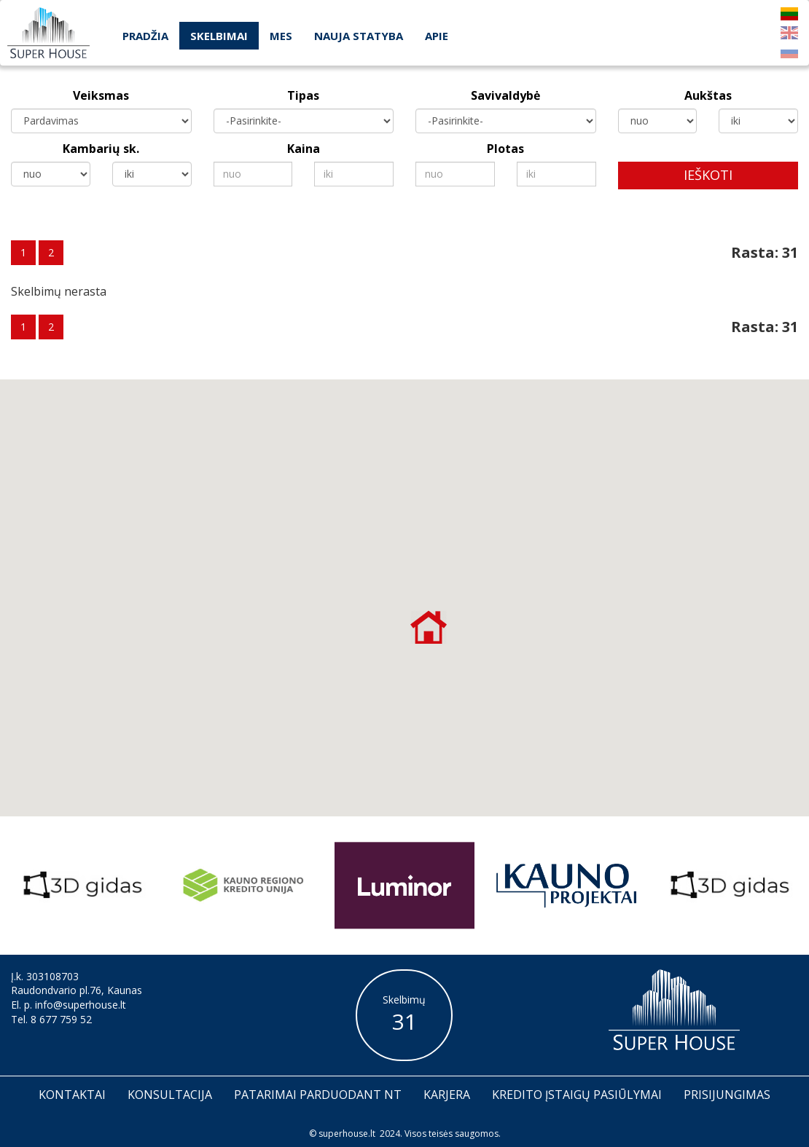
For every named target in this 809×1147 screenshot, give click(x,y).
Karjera (446, 1095)
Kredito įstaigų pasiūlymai (577, 1095)
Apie (436, 35)
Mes (281, 35)
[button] (428, 627)
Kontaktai (72, 1095)
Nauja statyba (358, 35)
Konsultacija (170, 1095)
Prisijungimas (727, 1095)
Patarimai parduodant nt (318, 1095)
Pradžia (145, 35)
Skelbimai (219, 35)
